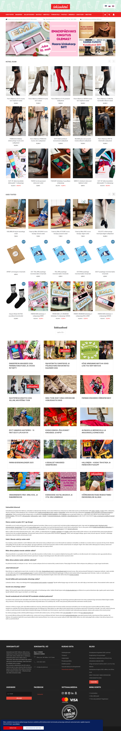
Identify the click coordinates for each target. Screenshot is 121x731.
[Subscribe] (19, 698)
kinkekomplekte (10, 516)
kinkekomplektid (74, 574)
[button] (113, 194)
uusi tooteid (41, 529)
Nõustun (13, 728)
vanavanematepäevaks (54, 516)
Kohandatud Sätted (33, 728)
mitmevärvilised (10, 527)
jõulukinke (64, 516)
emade (44, 516)
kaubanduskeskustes (71, 615)
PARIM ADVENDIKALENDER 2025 (21, 463)
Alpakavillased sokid (48, 571)
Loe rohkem (16, 724)
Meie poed (88, 14)
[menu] (49, 14)
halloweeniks (34, 516)
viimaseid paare (58, 529)
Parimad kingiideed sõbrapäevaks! (96, 398)
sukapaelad (62, 512)
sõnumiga (63, 533)
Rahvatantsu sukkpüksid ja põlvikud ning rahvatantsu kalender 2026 (57, 365)
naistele (53, 531)
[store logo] (60, 6)
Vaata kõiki (60, 332)
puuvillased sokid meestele (49, 514)
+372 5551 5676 (41, 662)
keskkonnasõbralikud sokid (45, 512)
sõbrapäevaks (26, 516)
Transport (64, 655)
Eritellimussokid (66, 664)
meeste (97, 510)
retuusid (64, 514)
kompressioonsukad (106, 512)
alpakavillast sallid (11, 574)
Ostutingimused (66, 652)
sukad (55, 512)
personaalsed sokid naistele (38, 582)
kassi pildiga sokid (34, 527)
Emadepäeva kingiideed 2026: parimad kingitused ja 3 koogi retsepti (22, 365)
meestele (58, 531)
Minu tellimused (94, 696)
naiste (93, 510)
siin (59, 599)
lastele (67, 531)
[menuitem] (10, 14)
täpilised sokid (94, 525)
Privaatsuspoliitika (67, 661)
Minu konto (113, 15)
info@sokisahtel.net (71, 590)
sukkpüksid (9, 514)
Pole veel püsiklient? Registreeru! (99, 699)
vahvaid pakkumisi (72, 529)
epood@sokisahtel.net (87, 612)
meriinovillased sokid (61, 571)
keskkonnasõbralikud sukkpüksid (102, 527)
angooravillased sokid (26, 573)
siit (62, 573)
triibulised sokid (103, 525)
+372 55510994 (67, 612)
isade (39, 516)
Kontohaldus (93, 693)
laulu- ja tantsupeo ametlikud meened (104, 516)
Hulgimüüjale (65, 658)
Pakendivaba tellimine (67, 669)
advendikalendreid (72, 516)
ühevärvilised (18, 527)
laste (102, 510)
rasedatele (88, 512)
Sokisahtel (40, 694)
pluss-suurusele (95, 512)
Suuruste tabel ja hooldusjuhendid (71, 666)
